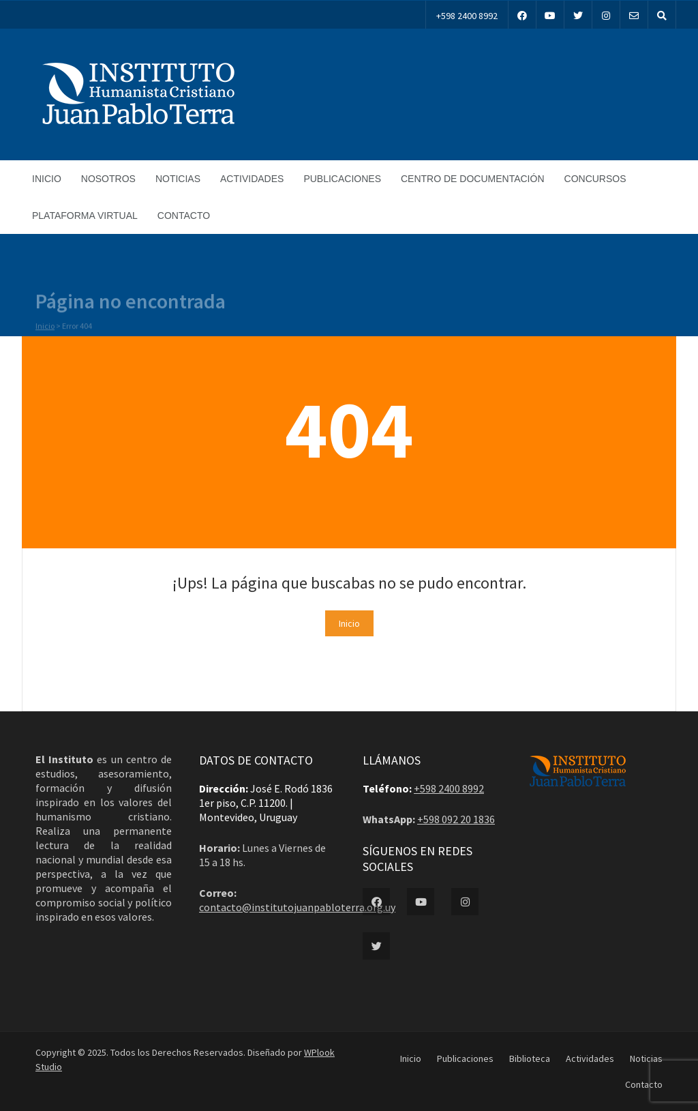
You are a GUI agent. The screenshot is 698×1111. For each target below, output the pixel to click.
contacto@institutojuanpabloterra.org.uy (297, 907)
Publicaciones (342, 178)
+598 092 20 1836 (456, 819)
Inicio (46, 178)
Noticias (177, 178)
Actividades (252, 178)
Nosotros (108, 178)
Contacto (183, 215)
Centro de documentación (473, 178)
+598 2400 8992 (467, 16)
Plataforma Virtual (85, 215)
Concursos (595, 178)
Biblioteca (529, 1058)
